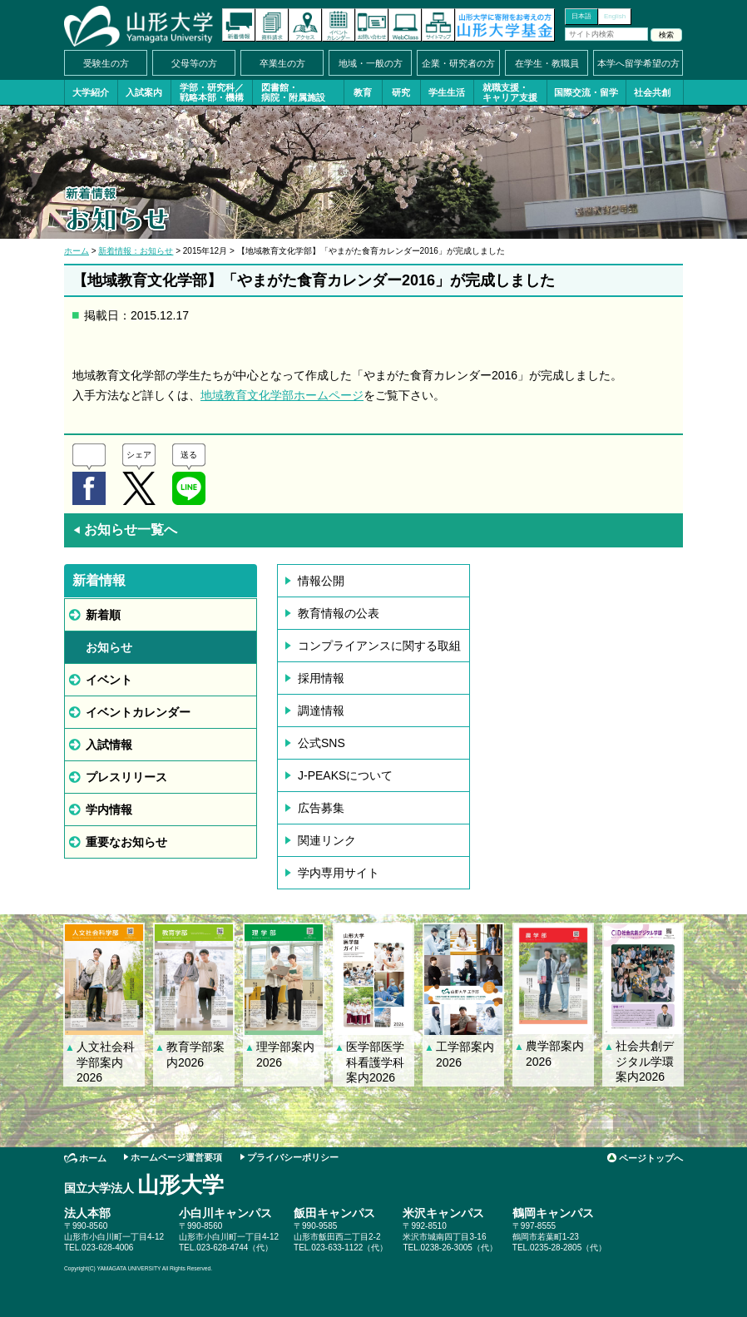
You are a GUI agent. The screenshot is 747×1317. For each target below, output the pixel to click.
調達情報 (321, 710)
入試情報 (109, 744)
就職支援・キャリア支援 (509, 92)
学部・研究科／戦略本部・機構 (212, 92)
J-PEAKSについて (345, 775)
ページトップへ (651, 1158)
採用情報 (321, 678)
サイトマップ (438, 25)
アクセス (305, 25)
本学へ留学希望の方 (638, 63)
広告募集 (321, 807)
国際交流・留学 (586, 92)
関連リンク (327, 840)
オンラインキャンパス (405, 25)
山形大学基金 (505, 25)
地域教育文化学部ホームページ (282, 395)
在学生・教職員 (547, 63)
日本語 (581, 16)
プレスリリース (126, 777)
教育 (363, 92)
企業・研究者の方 (458, 63)
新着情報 (238, 25)
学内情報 (109, 809)
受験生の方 (106, 63)
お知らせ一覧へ (124, 529)
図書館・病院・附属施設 (293, 92)
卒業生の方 (282, 63)
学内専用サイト (338, 872)
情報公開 (321, 580)
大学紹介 (90, 92)
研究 (401, 92)
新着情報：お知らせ (135, 250)
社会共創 (652, 92)
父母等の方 (194, 63)
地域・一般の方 (371, 63)
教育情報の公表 (338, 613)
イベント (109, 679)
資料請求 (272, 25)
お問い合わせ (371, 25)
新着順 (103, 614)
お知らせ (109, 647)
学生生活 (446, 92)
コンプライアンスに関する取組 (379, 645)
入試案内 (144, 92)
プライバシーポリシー (293, 1157)
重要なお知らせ (126, 842)
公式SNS (321, 743)
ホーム (76, 250)
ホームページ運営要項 (176, 1157)
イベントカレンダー (338, 25)
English (615, 16)
